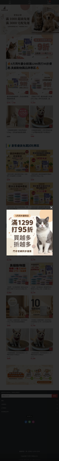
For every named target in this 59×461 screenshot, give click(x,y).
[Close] (51, 207)
